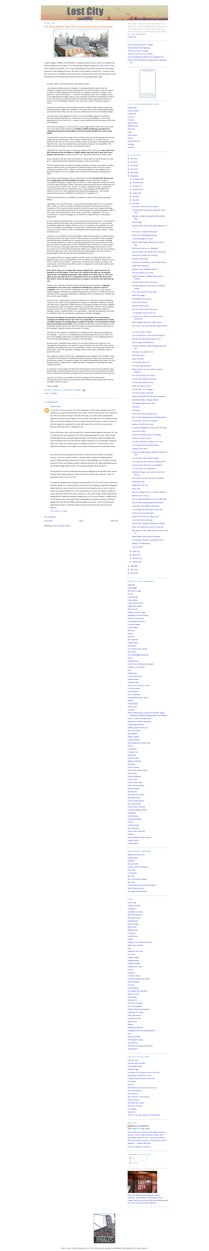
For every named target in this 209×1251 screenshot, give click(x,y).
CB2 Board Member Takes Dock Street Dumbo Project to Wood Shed (78, 26)
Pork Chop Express (134, 1015)
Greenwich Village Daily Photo (139, 979)
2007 (132, 570)
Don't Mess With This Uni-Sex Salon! (145, 206)
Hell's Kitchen (133, 123)
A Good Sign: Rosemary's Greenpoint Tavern (148, 540)
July (134, 196)
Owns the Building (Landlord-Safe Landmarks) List (146, 57)
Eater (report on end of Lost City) (139, 1075)
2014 (132, 159)
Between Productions (135, 915)
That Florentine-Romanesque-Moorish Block (147, 503)
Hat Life (131, 1085)
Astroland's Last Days (135, 912)
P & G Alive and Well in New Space (144, 292)
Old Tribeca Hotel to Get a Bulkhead (145, 248)
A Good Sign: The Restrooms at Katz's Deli (147, 509)
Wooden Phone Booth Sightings (139, 48)
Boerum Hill (132, 108)
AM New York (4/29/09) (136, 1063)
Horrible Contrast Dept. (140, 259)
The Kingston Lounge (135, 1040)
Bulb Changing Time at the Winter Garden (147, 322)
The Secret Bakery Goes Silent (142, 273)
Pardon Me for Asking (135, 1012)
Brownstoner (132, 927)
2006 (132, 573)
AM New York (133, 1060)
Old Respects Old (138, 482)
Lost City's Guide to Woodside (142, 393)
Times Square (132, 135)
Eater (129, 948)
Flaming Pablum (133, 961)
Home (81, 521)
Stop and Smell (137, 547)
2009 (132, 176)
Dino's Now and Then (135, 945)
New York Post (133, 1094)
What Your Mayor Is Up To (141, 386)
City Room (131, 933)
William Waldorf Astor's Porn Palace (145, 282)
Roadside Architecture (135, 1027)
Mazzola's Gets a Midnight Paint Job (145, 269)
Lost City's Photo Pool (147, 96)
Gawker (130, 970)
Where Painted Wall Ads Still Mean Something (148, 396)
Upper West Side (133, 141)
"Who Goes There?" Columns (138, 51)
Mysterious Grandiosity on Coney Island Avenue (149, 262)
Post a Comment (50, 517)
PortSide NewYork (134, 1018)
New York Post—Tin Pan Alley (139, 1097)
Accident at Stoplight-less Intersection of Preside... (149, 428)
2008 (132, 566)
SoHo (130, 132)
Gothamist (131, 973)
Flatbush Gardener (134, 963)
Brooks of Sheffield (139, 1126)
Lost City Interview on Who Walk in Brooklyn (148, 335)
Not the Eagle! (137, 222)
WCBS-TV (132, 1112)
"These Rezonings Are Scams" (142, 239)
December (136, 179)
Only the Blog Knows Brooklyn (139, 1009)
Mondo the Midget (138, 295)
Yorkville (131, 147)
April (135, 551)
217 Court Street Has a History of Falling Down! (149, 462)
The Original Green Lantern (141, 299)
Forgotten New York (135, 967)
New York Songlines (135, 1006)
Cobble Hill (132, 114)
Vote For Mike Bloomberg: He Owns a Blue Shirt (149, 499)
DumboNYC (97, 71)
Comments (134, 1163)
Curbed (130, 939)
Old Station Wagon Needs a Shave (144, 403)
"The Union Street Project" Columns (140, 45)
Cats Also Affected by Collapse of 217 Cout (147, 442)
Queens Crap (132, 1021)
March (135, 555)
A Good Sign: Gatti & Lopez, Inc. (144, 313)
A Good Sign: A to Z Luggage (142, 389)
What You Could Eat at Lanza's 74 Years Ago (148, 527)
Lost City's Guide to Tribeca (142, 332)
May (134, 203)
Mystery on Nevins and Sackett (143, 513)
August (135, 193)
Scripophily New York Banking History (141, 1031)
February (136, 558)
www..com (147, 71)
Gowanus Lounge (134, 976)
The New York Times (135, 1106)
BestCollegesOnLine (135, 1066)
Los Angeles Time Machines (138, 991)
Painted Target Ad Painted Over (143, 342)
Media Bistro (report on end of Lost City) (142, 1088)
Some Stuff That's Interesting (142, 520)
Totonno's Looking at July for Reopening (146, 435)
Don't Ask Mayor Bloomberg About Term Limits (149, 252)
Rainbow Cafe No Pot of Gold (142, 424)
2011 (132, 169)
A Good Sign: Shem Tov (140, 362)
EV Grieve (131, 954)
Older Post (114, 521)
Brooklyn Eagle (133, 1069)
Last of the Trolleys (138, 431)
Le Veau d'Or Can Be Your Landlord (144, 421)
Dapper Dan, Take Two (140, 485)
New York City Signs (135, 1003)
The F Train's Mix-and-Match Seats (144, 414)
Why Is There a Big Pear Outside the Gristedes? (148, 523)
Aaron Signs (132, 903)
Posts (132, 1158)
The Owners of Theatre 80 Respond (144, 232)
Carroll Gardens (133, 111)
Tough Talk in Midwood (140, 266)
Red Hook (131, 129)
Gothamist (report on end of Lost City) (141, 1078)
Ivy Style (131, 985)
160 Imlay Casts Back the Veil (142, 352)
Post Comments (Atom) (62, 526)
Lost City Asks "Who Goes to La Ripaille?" (147, 465)
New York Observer (135, 1091)
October (136, 186)
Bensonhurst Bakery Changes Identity (145, 400)
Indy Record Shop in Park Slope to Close (146, 339)
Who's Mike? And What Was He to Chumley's (148, 478)
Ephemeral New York (135, 951)
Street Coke (136, 489)
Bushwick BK (132, 930)
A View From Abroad (139, 302)
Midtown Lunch (133, 994)
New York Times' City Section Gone (144, 309)
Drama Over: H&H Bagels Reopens (144, 235)
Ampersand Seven (134, 906)
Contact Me (132, 37)
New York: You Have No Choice (143, 375)
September (136, 189)
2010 (132, 172)
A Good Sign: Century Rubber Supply (145, 458)
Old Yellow (136, 410)
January (135, 562)
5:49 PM (78, 390)
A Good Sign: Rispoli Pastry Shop (144, 379)
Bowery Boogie (133, 924)
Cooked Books (133, 936)
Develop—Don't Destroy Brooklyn (140, 942)
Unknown (53, 406)
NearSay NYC (133, 1000)
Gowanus (131, 117)
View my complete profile (139, 1147)
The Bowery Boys (134, 1037)
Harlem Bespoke (133, 982)
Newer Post (48, 521)
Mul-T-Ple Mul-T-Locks (140, 306)
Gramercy (131, 120)
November (136, 183)
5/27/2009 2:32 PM (58, 511)
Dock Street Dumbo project (105, 66)
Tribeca (130, 138)
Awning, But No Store (140, 449)
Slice (129, 1034)
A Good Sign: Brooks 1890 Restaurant (145, 445)
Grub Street (132, 1081)
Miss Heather (132, 997)
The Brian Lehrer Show (136, 1103)
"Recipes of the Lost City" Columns (140, 54)
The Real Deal (133, 1043)
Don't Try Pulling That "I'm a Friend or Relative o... (150, 492)
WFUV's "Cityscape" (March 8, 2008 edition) (144, 1115)
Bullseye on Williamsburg (141, 543)
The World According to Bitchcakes (140, 1046)
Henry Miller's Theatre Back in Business (146, 536)
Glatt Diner (136, 407)
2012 (132, 165)
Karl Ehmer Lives (138, 355)
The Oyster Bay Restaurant (141, 366)
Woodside (131, 144)
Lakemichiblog (133, 988)
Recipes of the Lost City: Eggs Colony (145, 516)
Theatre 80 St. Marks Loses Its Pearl (144, 255)
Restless (130, 1024)
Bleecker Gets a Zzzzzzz (140, 496)
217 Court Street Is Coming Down (144, 469)
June (134, 200)
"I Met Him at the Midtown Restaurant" (146, 506)
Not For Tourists (133, 1100)
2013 (132, 162)
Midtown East (132, 126)
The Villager (132, 1109)
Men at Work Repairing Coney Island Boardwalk (149, 417)
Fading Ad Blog (133, 957)
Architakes (131, 909)
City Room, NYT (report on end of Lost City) (144, 1072)
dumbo (54, 393)
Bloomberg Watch (134, 918)
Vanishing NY (133, 1049)
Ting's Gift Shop (137, 359)
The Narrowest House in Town (142, 382)
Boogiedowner (133, 921)
